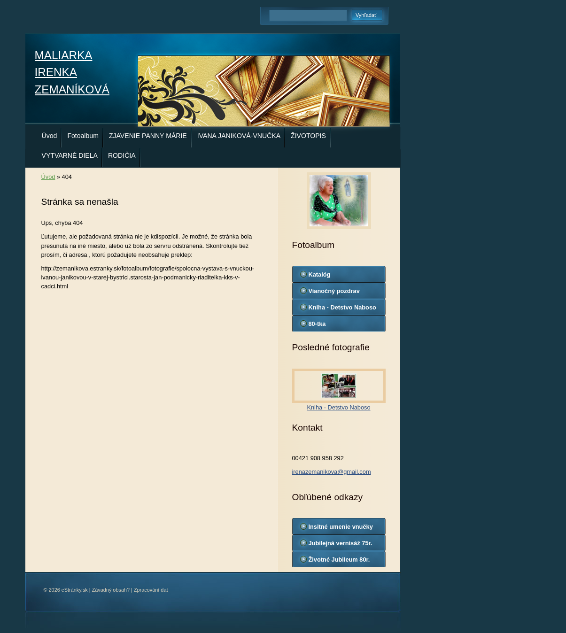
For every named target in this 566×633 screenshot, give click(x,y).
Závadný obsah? (111, 590)
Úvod (49, 135)
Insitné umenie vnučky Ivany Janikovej (341, 528)
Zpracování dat (151, 590)
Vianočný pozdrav (334, 290)
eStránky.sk (75, 590)
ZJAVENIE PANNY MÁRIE (148, 135)
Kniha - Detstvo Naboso (342, 307)
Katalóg (320, 274)
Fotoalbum (83, 135)
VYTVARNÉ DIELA (70, 155)
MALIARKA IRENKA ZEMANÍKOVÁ (72, 72)
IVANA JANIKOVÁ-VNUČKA (238, 135)
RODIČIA (122, 155)
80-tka (317, 323)
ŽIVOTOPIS (308, 135)
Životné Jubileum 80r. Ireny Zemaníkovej (339, 561)
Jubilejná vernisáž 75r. (340, 543)
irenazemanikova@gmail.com (331, 471)
